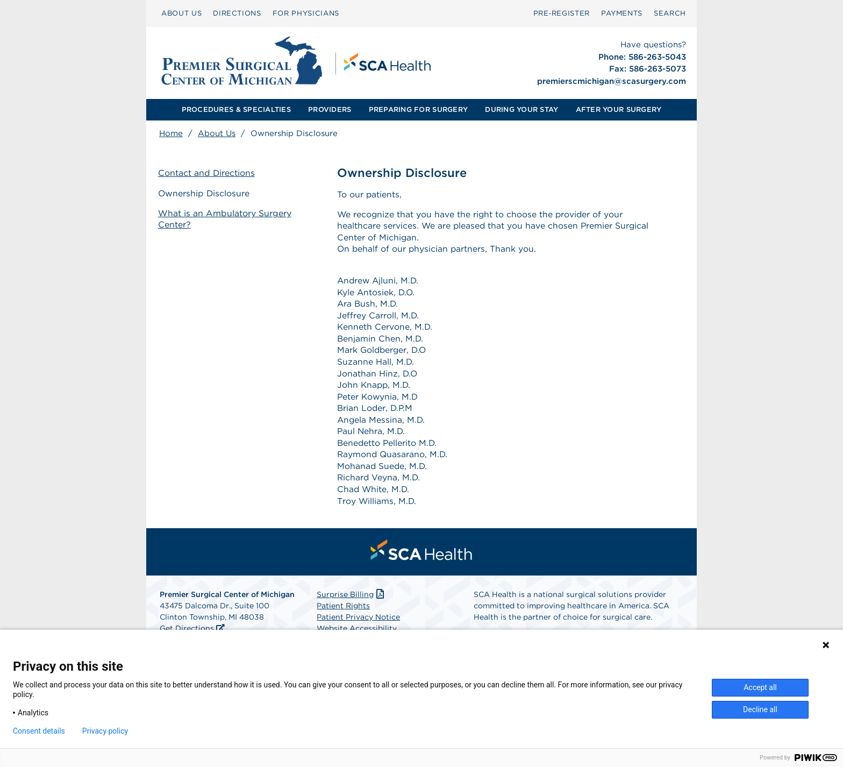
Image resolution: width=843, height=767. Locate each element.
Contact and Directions (207, 173)
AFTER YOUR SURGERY (619, 109)
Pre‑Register (561, 13)
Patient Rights (343, 612)
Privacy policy (105, 731)
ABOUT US (181, 13)
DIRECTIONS (237, 13)
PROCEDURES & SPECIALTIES (236, 109)
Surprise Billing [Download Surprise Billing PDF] (351, 601)
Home (171, 133)
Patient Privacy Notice (358, 624)
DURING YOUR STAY (521, 109)
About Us (216, 133)
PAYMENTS (621, 13)
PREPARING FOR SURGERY (418, 109)
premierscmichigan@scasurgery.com (611, 81)
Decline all (760, 709)
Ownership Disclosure (205, 193)
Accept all (760, 687)
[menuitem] (181, 13)
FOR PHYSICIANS (306, 13)
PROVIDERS (329, 109)
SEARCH (670, 13)
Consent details (39, 731)
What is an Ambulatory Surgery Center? (225, 219)
